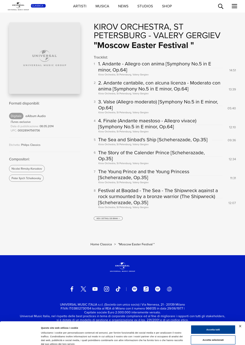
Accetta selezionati (213, 324)
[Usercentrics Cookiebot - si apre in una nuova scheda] (20, 339)
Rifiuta (213, 334)
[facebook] (71, 289)
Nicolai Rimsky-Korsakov (27, 168)
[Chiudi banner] (240, 311)
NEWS (123, 6)
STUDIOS (145, 6)
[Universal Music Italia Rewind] (169, 289)
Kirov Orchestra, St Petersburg (138, 31)
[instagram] (106, 289)
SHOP (167, 6)
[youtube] (95, 289)
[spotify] (134, 289)
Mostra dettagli (164, 338)
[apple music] (146, 289)
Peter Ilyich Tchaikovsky (26, 178)
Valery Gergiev (186, 35)
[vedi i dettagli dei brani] (108, 219)
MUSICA (102, 6)
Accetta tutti (213, 314)
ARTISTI (79, 6)
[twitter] (83, 289)
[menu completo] (234, 6)
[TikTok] (118, 289)
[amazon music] (157, 289)
